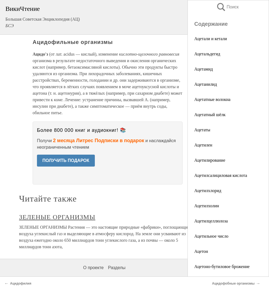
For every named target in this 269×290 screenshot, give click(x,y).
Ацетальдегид (207, 54)
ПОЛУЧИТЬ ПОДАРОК (65, 160)
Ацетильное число (211, 236)
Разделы (116, 267)
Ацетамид (203, 69)
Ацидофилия (20, 283)
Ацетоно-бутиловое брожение (222, 266)
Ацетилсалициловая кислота (220, 175)
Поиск (227, 7)
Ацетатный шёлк (210, 114)
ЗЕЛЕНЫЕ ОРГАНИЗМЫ (57, 217)
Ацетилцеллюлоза (211, 221)
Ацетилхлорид (207, 190)
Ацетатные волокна (212, 99)
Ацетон (201, 251)
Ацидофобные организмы (233, 283)
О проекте (93, 267)
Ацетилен (203, 145)
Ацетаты (202, 130)
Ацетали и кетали (210, 38)
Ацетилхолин (206, 205)
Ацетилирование (209, 160)
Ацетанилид (205, 84)
